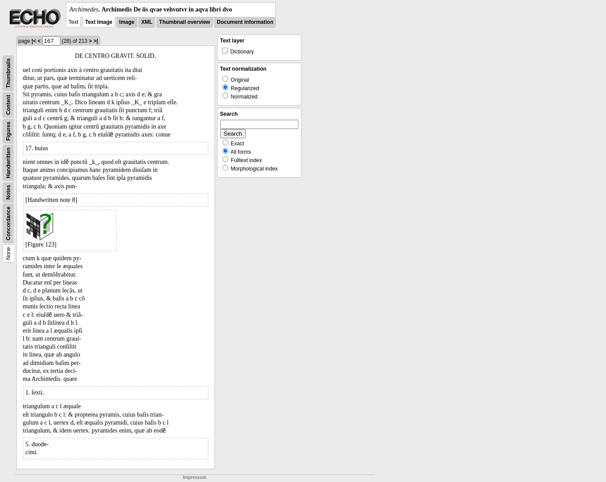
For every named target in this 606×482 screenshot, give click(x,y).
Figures (8, 130)
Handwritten (8, 163)
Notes (8, 192)
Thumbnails (8, 73)
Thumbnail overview (184, 22)
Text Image (99, 22)
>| (96, 41)
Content (8, 105)
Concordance (8, 223)
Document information (245, 22)
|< (34, 41)
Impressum (194, 477)
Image (127, 22)
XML (146, 22)
